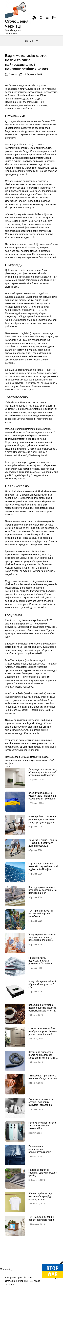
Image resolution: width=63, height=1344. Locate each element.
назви (45, 786)
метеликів (35, 786)
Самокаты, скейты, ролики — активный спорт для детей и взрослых (43, 873)
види (18, 786)
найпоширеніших (32, 790)
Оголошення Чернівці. (17, 1310)
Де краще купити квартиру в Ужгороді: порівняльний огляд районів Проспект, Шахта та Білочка (43, 803)
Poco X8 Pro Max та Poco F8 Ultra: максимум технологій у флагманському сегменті (42, 1156)
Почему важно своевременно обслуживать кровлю (40, 1179)
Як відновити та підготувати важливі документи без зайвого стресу (41, 992)
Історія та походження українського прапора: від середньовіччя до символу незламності (43, 827)
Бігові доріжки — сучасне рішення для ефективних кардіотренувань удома (42, 849)
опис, (45, 790)
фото (11, 793)
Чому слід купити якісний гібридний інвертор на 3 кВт (42, 1014)
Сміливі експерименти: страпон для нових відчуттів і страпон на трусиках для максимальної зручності (42, 1135)
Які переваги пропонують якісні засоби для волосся (43, 1107)
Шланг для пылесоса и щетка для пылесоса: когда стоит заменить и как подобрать (43, 1086)
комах (25, 786)
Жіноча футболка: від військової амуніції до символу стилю (40, 1226)
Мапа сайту (6, 1299)
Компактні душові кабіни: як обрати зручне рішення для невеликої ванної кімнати (43, 1062)
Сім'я (11, 104)
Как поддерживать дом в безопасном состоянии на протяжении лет (43, 920)
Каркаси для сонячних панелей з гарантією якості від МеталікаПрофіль (43, 896)
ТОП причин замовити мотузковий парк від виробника (41, 943)
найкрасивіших (13, 790)
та (6, 793)
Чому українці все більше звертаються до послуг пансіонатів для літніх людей (42, 968)
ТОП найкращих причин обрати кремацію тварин (42, 1248)
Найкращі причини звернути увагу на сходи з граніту (43, 1202)
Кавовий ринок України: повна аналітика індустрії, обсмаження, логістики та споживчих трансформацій (43, 1039)
